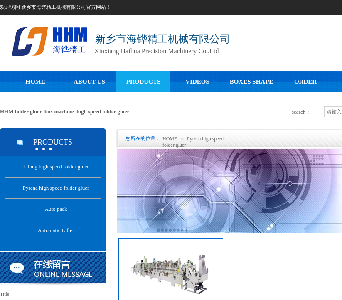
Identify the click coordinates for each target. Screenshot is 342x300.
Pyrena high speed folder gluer (56, 188)
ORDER (305, 81)
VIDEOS (197, 81)
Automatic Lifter (56, 230)
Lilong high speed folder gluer (56, 166)
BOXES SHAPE (251, 81)
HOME (35, 81)
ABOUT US (89, 81)
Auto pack (56, 209)
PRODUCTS (143, 81)
